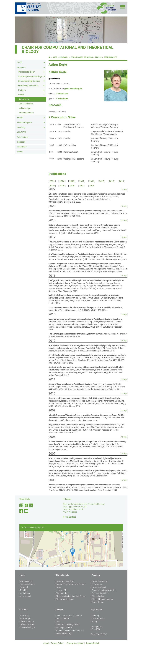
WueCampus (25, 618)
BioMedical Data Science (29, 81)
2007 (81, 185)
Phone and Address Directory (68, 615)
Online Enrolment (27, 624)
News (58, 587)
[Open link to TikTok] (26, 505)
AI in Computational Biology (30, 76)
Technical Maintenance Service (69, 630)
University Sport (98, 587)
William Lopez (25, 108)
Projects (22, 90)
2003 (91, 185)
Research (21, 67)
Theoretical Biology (26, 72)
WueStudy (24, 615)
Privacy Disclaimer (75, 643)
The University (26, 581)
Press (58, 621)
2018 (71, 181)
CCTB (19, 62)
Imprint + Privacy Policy (53, 643)
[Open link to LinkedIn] (31, 505)
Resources (22, 147)
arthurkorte (63, 93)
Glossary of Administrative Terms (70, 596)
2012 (111, 181)
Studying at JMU (26, 584)
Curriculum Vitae (63, 117)
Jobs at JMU (61, 590)
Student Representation (102, 599)
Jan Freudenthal (26, 104)
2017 (81, 181)
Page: (93, 634)
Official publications (64, 599)
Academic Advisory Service (103, 590)
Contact (68, 499)
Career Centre (97, 602)
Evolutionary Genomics (28, 85)
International (25, 596)
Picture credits (98, 618)
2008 (71, 185)
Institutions (24, 593)
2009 (62, 185)
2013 (101, 181)
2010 (52, 185)
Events (20, 151)
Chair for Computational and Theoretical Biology (67, 49)
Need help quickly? (63, 633)
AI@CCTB (21, 132)
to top (124, 189)
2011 (121, 181)
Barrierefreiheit (92, 643)
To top (94, 621)
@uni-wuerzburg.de (73, 88)
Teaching (21, 127)
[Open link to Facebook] (21, 511)
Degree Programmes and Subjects (71, 584)
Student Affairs (98, 596)
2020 (62, 181)
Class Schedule (26, 621)
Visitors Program (24, 122)
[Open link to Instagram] (21, 505)
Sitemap (95, 615)
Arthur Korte (24, 99)
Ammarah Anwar (26, 112)
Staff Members (62, 593)
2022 (52, 181)
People (21, 94)
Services (95, 575)
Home (22, 575)
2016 (91, 181)
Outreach (21, 142)
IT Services (96, 584)
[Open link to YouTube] (26, 511)
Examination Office (100, 593)
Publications (22, 137)
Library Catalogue (27, 627)
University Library (99, 581)
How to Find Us (62, 618)
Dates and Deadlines (64, 581)
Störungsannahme (63, 627)
